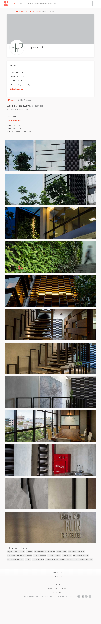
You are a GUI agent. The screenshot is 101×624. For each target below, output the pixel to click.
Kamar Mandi (61, 552)
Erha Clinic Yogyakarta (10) (20, 85)
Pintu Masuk (67, 556)
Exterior (29, 556)
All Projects (14, 65)
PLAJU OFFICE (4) (16, 72)
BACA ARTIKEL (57, 573)
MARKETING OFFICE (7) (19, 76)
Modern (29, 552)
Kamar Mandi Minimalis (15, 556)
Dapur (9, 552)
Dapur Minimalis (40, 552)
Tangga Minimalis (52, 559)
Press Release (57, 577)
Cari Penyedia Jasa (21, 11)
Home (11, 11)
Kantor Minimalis (86, 559)
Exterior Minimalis (54, 556)
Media (57, 581)
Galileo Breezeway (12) (18, 89)
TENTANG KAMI (57, 593)
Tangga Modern (38, 559)
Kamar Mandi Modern (76, 552)
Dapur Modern (19, 552)
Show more (18, 120)
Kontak (57, 585)
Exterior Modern (40, 556)
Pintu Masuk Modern (80, 556)
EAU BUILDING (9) (16, 81)
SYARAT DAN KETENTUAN (57, 589)
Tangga (27, 559)
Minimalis (51, 552)
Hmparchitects (35, 11)
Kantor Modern (72, 559)
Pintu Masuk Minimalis (15, 559)
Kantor (62, 559)
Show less (10, 120)
